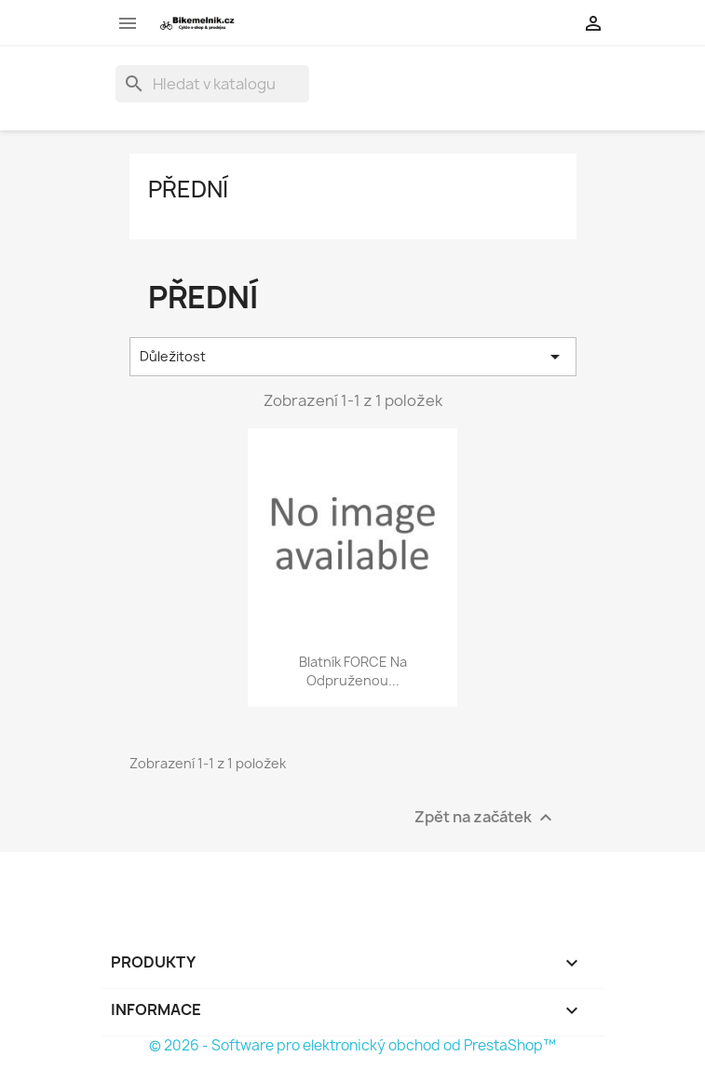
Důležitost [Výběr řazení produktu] (353, 356)
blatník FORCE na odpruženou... (353, 671)
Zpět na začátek (485, 817)
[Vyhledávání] (212, 83)
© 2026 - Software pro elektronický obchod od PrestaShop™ (352, 1045)
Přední (188, 189)
